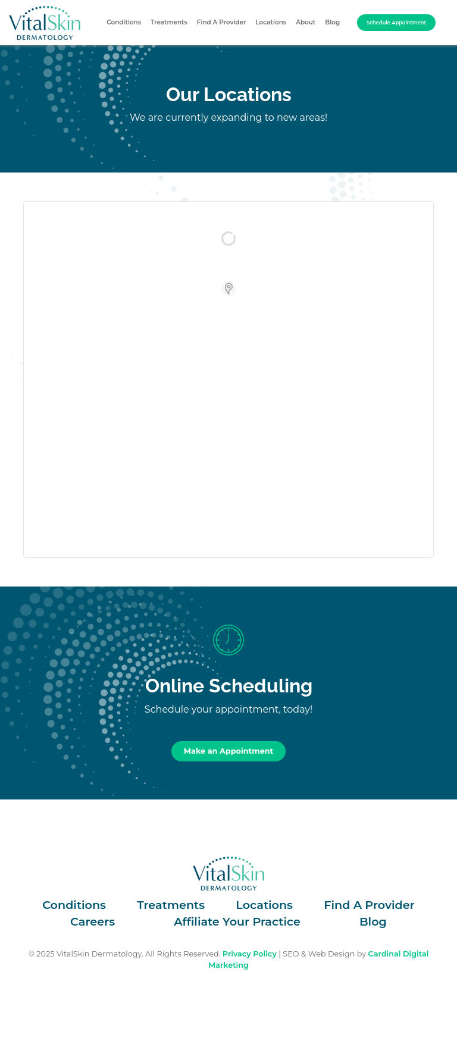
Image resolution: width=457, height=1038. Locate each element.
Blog (332, 22)
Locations (270, 22)
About (305, 22)
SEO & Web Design (319, 953)
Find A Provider (221, 22)
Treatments (169, 22)
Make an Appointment (228, 751)
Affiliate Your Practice (237, 921)
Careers (92, 921)
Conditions (124, 22)
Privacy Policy (250, 953)
